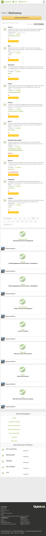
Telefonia (14, 437)
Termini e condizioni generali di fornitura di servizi (15, 516)
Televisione (14, 441)
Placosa (10, 160)
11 (22, 221)
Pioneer (10, 27)
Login (15, 1)
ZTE (7, 472)
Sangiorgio (11, 179)
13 (31, 221)
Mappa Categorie (25, 522)
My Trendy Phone (11, 449)
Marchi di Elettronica (14, 425)
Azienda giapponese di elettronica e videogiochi (23, 263)
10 (17, 221)
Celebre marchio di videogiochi (23, 308)
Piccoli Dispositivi (14, 433)
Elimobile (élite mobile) (15, 140)
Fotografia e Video (14, 421)
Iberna (10, 121)
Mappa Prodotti (25, 524)
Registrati (24, 1)
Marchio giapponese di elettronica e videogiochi (23, 286)
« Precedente (7, 218)
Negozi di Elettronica (14, 429)
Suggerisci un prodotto (22, 17)
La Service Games (23, 331)
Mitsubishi (11, 65)
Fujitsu (10, 83)
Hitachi (10, 102)
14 (35, 221)
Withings (9, 460)
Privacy (3, 511)
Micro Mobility (10, 466)
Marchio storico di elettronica (23, 353)
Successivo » (7, 224)
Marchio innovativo (23, 376)
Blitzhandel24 (10, 454)
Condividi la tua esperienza (8, 524)
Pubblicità (3, 508)
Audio (14, 418)
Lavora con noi (5, 510)
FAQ (2, 514)
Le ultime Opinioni (6, 522)
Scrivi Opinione (24, 521)
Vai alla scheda (13, 41)
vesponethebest (10, 248)
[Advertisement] (13, 489)
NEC (9, 46)
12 (26, 221)
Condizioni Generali (6, 513)
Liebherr (10, 198)
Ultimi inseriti (24, 519)
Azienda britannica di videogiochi (23, 240)
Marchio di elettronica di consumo (23, 399)
